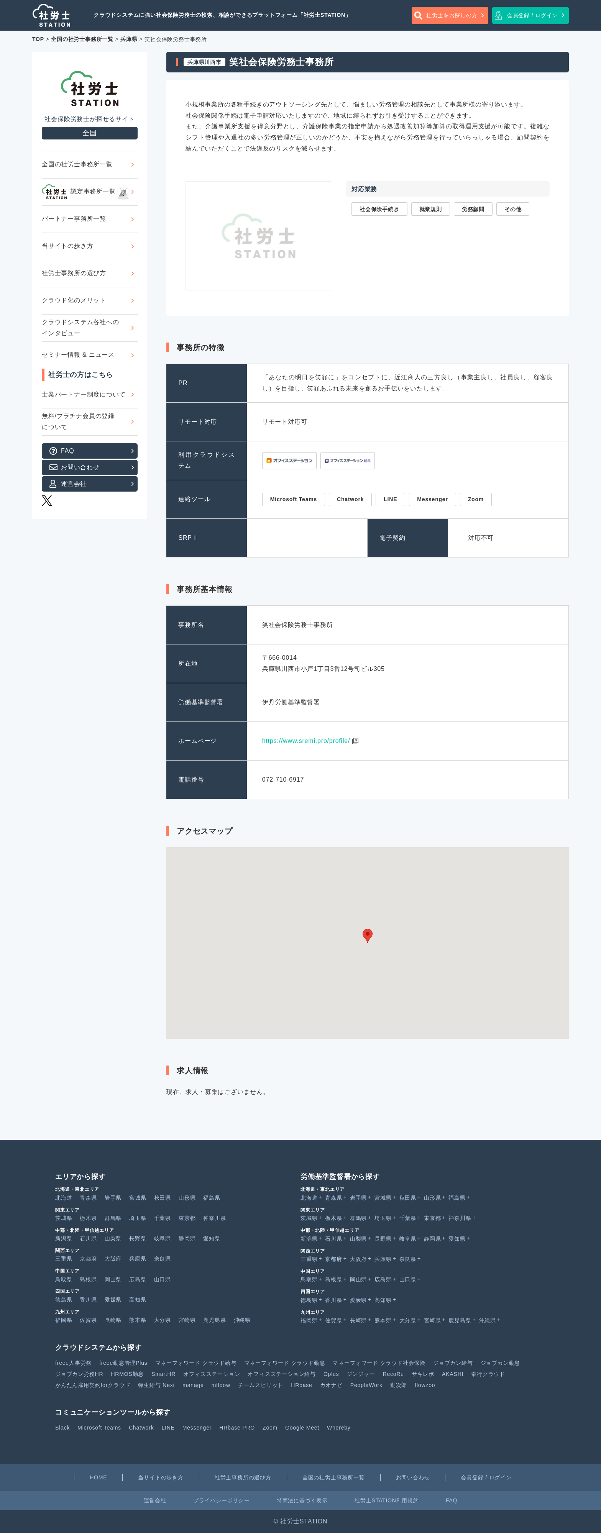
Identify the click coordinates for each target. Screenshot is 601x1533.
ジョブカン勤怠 (501, 1363)
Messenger (197, 1428)
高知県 (137, 1300)
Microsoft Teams (99, 1428)
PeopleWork (366, 1385)
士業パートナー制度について (83, 394)
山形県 (187, 1198)
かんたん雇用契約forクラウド (92, 1385)
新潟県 (63, 1238)
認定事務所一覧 (86, 192)
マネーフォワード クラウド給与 (195, 1363)
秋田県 (162, 1198)
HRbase (301, 1385)
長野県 (137, 1238)
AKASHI (452, 1374)
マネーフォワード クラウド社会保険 (379, 1363)
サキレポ (423, 1374)
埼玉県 (137, 1218)
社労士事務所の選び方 (74, 273)
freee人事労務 (73, 1363)
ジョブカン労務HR (79, 1374)
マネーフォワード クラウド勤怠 (284, 1363)
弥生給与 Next (156, 1385)
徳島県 (63, 1300)
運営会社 (74, 483)
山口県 (162, 1279)
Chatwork (141, 1428)
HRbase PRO (237, 1428)
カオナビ (331, 1385)
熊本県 (137, 1320)
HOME (98, 1477)
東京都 (187, 1218)
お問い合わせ (80, 467)
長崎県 (113, 1320)
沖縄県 (242, 1320)
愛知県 (211, 1238)
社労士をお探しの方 (451, 15)
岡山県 (113, 1279)
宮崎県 (187, 1320)
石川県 (88, 1238)
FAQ (67, 451)
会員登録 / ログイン (532, 15)
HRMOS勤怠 (127, 1374)
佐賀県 (88, 1320)
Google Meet (302, 1428)
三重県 (63, 1259)
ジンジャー (361, 1374)
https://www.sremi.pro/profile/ (306, 741)
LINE (167, 1428)
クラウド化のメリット (74, 300)
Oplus (331, 1374)
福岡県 (63, 1320)
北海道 (63, 1198)
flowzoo (425, 1385)
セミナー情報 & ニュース (78, 354)
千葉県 (162, 1218)
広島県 (137, 1279)
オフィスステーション (211, 1374)
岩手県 (113, 1198)
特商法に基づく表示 (302, 1500)
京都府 (88, 1259)
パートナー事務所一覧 (74, 218)
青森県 (88, 1198)
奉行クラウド (488, 1374)
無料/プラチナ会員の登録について (78, 421)
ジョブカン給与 (453, 1363)
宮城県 (137, 1198)
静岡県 (187, 1238)
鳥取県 (63, 1279)
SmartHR (163, 1374)
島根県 (88, 1279)
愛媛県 (113, 1300)
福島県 (211, 1198)
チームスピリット (260, 1385)
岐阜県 (162, 1238)
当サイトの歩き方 (67, 246)
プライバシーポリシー (221, 1500)
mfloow (221, 1385)
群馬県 (113, 1218)
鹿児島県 (214, 1320)
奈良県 (162, 1259)
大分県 (162, 1320)
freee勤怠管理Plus (123, 1363)
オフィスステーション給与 (282, 1374)
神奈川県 (214, 1218)
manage (193, 1385)
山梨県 (113, 1238)
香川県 (88, 1300)
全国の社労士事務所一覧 (77, 164)
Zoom (270, 1428)
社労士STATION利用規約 (387, 1500)
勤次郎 (398, 1385)
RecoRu (393, 1374)
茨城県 (63, 1218)
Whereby (339, 1428)
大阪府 (113, 1259)
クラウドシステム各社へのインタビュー (80, 327)
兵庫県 (137, 1259)
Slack (62, 1428)
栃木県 (88, 1218)
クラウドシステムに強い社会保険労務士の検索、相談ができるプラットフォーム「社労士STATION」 (222, 15)
